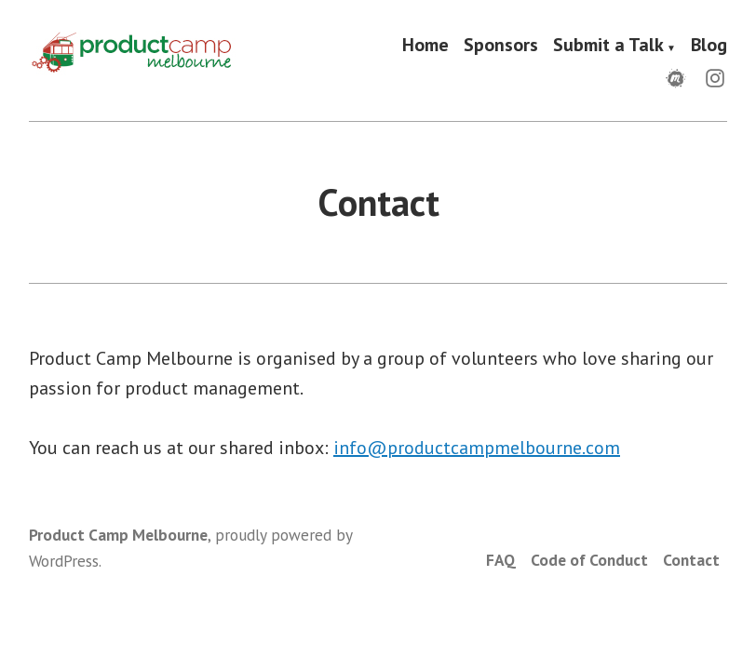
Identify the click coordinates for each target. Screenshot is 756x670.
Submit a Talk (608, 45)
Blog (709, 45)
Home (425, 45)
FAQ (501, 559)
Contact (691, 559)
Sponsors (501, 45)
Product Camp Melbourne (118, 534)
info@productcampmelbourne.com (476, 448)
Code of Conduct (589, 559)
